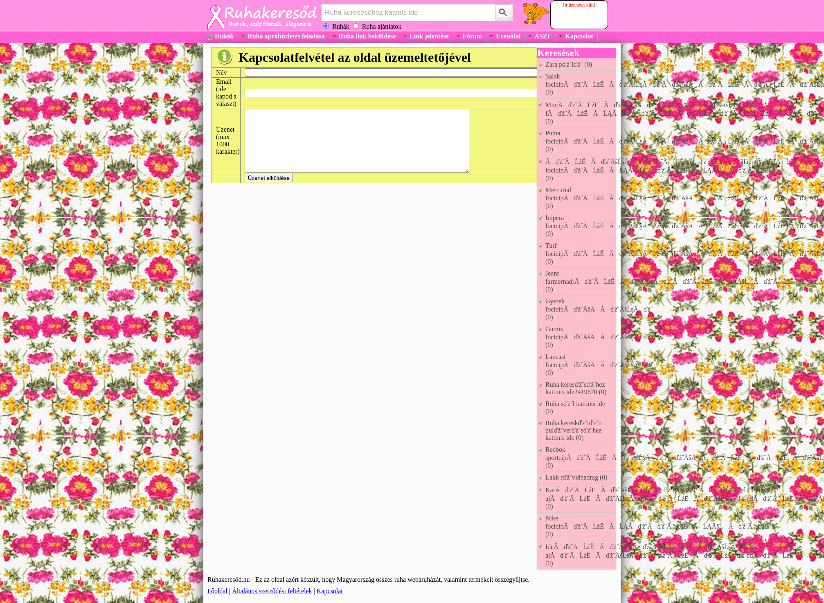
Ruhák (224, 36)
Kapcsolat (579, 36)
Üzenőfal (508, 36)
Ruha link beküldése (367, 36)
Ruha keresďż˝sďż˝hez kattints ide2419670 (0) (575, 388)
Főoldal (217, 590)
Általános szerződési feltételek (272, 590)
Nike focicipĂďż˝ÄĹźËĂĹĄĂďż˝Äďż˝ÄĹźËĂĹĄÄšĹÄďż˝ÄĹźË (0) (659, 526)
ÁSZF (542, 36)
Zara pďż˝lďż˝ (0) (568, 64)
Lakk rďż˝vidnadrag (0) (576, 477)
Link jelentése (429, 36)
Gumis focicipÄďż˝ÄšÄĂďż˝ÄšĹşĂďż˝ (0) (599, 336)
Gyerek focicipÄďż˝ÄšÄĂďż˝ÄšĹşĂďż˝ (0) (599, 309)
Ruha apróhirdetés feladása (286, 36)
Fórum (472, 36)
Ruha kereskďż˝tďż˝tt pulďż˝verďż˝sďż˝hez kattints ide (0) (573, 430)
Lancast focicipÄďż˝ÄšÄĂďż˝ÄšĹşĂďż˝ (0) (599, 364)
